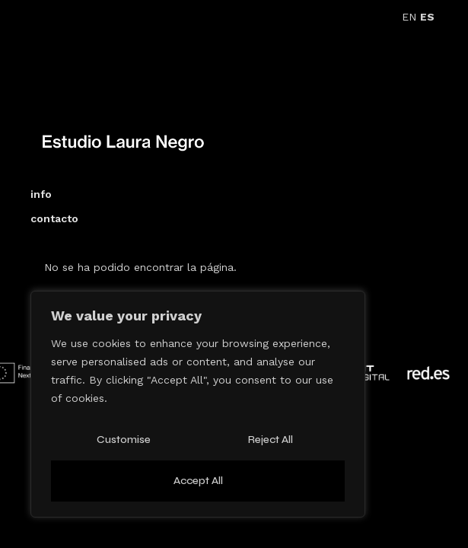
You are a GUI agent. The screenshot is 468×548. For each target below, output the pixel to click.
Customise (124, 439)
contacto (54, 218)
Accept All (198, 480)
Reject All (270, 439)
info (41, 194)
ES (427, 17)
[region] (197, 404)
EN (409, 17)
